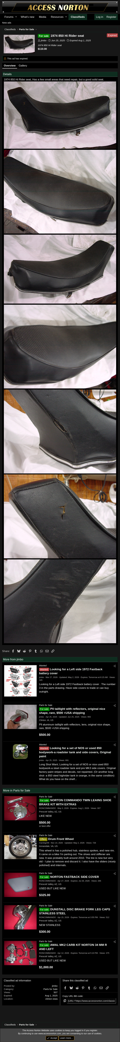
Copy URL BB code (73, 996)
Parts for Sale (45, 705)
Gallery (23, 65)
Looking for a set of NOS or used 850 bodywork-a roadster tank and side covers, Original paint (75, 752)
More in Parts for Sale (16, 790)
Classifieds (78, 16)
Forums (9, 16)
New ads (6, 22)
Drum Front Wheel (61, 839)
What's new (27, 16)
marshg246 (44, 843)
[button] (16, 17)
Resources (57, 16)
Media (42, 16)
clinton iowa (51, 998)
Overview (10, 65)
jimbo (43, 40)
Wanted (43, 665)
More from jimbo (13, 659)
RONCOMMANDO (47, 808)
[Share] (114, 666)
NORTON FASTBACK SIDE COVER (74, 876)
